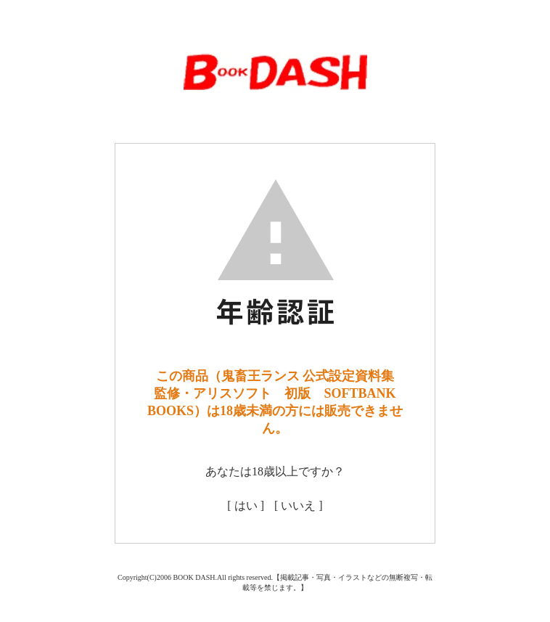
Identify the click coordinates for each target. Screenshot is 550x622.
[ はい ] (245, 505)
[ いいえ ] (298, 505)
